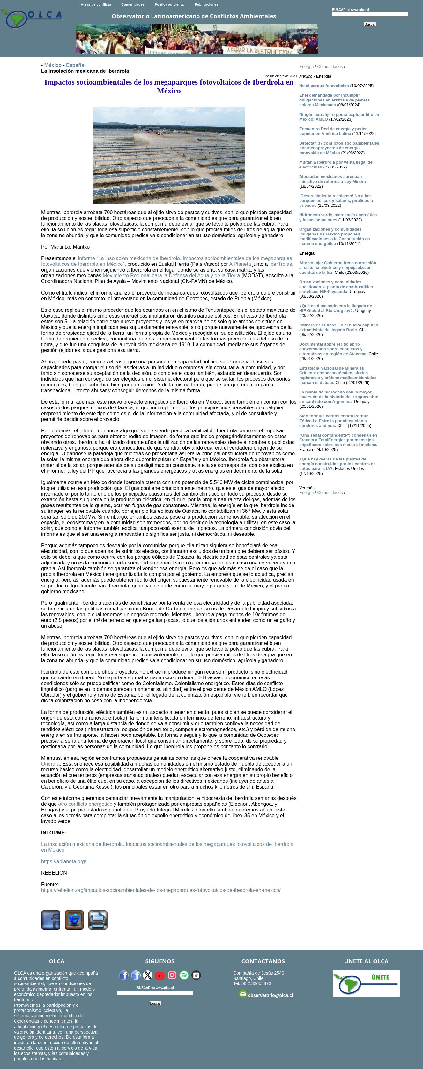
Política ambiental (170, 4)
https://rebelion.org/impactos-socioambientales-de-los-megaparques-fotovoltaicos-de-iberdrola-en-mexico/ (161, 890)
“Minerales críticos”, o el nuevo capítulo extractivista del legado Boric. (338, 327)
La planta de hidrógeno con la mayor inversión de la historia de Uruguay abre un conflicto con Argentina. (338, 397)
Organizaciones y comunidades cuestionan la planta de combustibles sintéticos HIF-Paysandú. (336, 287)
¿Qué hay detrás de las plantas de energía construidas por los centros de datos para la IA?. (337, 464)
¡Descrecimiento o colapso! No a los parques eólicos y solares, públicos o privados (336, 200)
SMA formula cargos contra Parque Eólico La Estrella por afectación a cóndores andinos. (333, 421)
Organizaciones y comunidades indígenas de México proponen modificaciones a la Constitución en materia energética (334, 236)
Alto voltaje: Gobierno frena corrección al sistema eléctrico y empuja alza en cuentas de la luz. (337, 267)
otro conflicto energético (85, 804)
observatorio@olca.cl (265, 993)
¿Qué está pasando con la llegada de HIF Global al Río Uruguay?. (335, 308)
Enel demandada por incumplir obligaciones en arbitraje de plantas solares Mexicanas (334, 100)
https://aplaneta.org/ (63, 861)
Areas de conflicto (96, 4)
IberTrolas (280, 264)
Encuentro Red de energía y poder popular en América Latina (333, 131)
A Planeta (240, 264)
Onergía (50, 763)
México (53, 65)
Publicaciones (207, 4)
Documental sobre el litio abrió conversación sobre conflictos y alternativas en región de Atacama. (333, 349)
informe (86, 258)
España (75, 65)
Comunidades (133, 4)
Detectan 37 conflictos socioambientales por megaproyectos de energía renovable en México (339, 148)
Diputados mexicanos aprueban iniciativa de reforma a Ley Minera (332, 179)
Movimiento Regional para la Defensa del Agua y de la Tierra (171, 275)
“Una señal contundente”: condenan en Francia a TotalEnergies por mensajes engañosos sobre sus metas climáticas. (338, 440)
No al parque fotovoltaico (324, 85)
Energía (306, 66)
